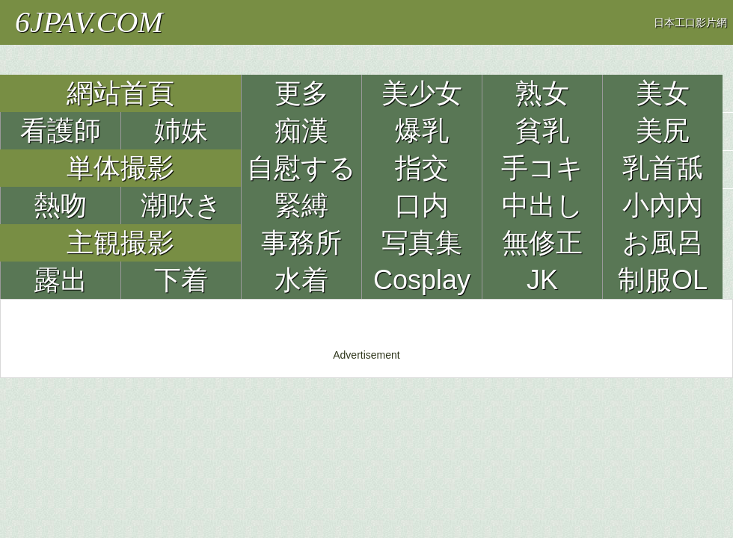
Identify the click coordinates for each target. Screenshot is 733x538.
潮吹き (181, 205)
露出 (61, 280)
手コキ (542, 167)
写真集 (421, 242)
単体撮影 (120, 167)
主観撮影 (120, 242)
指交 (422, 167)
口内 (422, 205)
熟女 (542, 93)
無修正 (542, 242)
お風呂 (663, 242)
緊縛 (301, 205)
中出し (542, 205)
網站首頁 (120, 93)
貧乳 (542, 130)
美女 (663, 93)
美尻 (663, 130)
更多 (301, 93)
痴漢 (301, 130)
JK (542, 280)
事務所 (301, 242)
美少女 (421, 93)
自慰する (301, 167)
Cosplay (421, 280)
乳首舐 (662, 167)
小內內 (662, 205)
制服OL (663, 280)
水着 (301, 280)
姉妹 (181, 130)
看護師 (60, 130)
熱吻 (61, 205)
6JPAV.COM (89, 22)
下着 (181, 280)
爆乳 (422, 130)
